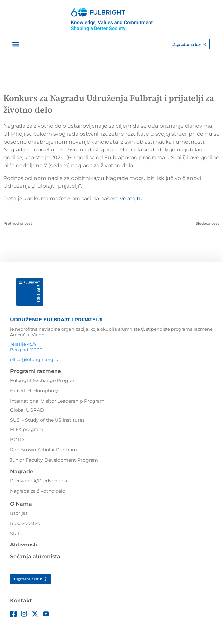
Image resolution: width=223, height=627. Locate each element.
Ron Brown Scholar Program (43, 450)
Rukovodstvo (25, 523)
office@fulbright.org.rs (34, 359)
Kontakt (21, 600)
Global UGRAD (27, 410)
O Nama (21, 504)
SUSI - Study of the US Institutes (47, 420)
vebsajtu (131, 198)
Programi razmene (35, 371)
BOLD (17, 440)
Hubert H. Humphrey (34, 391)
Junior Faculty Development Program (54, 460)
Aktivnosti (24, 545)
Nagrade (21, 471)
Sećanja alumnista (35, 556)
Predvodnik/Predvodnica (38, 481)
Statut (17, 534)
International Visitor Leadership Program (57, 401)
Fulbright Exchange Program (44, 380)
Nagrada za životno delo (37, 491)
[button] (15, 44)
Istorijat (19, 513)
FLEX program (26, 429)
